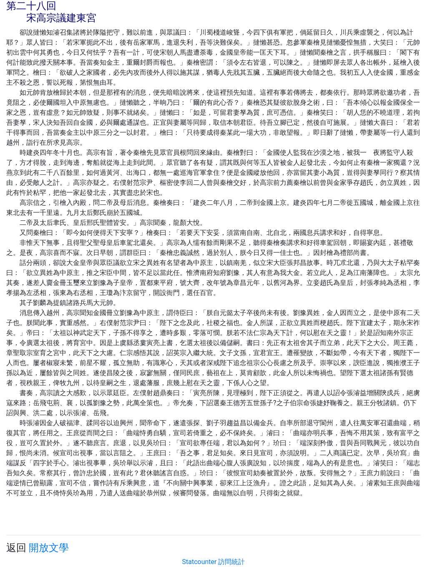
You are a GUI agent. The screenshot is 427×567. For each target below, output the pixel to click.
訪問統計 (231, 562)
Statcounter (199, 562)
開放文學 (49, 548)
